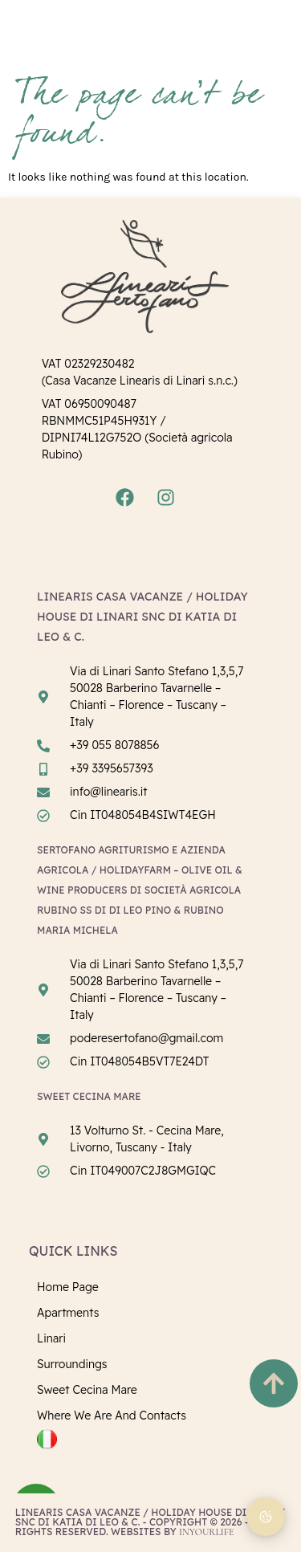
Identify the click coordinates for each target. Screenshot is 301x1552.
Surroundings (72, 1364)
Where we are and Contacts (111, 1415)
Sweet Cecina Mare (87, 1390)
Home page (68, 1287)
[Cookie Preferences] (265, 1516)
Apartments (68, 1313)
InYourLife (206, 1532)
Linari (51, 1338)
